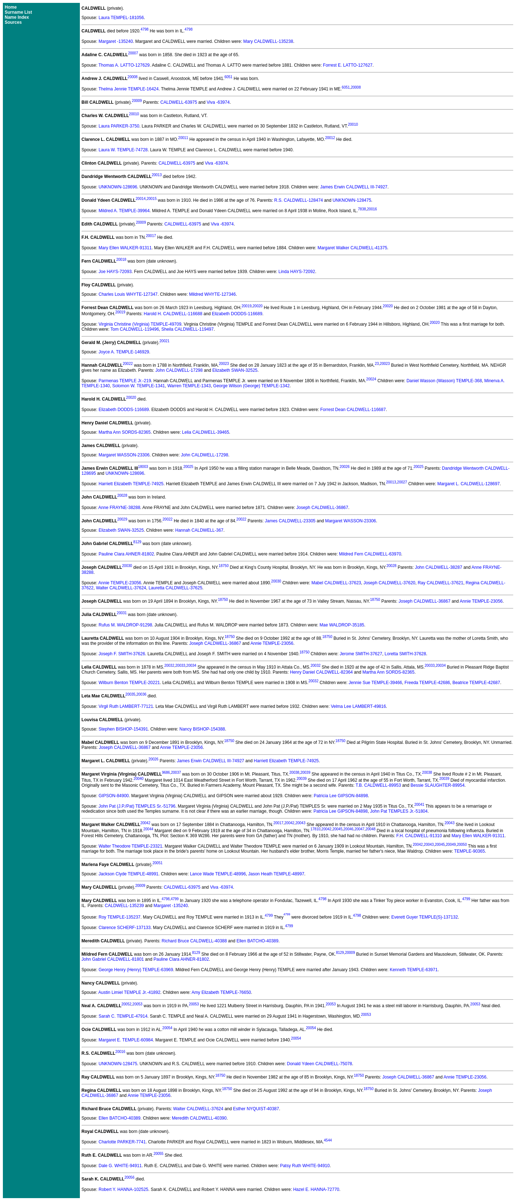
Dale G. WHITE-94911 (120, 1165)
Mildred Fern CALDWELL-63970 (370, 554)
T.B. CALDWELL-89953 (378, 785)
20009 (137, 101)
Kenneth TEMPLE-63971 (413, 969)
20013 (157, 175)
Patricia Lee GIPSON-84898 (341, 795)
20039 (305, 772)
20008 (133, 77)
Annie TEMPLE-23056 (119, 582)
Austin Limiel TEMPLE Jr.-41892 (129, 992)
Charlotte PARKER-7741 (122, 1141)
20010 (134, 114)
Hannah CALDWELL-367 (199, 530)
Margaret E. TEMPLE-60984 (126, 1039)
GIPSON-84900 (114, 795)
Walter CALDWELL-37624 (121, 587)
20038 (294, 772)
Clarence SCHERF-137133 (125, 927)
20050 (462, 845)
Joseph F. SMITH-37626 (122, 653)
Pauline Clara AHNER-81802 (126, 554)
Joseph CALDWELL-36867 (322, 507)
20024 (371, 379)
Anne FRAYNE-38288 (119, 507)
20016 (372, 209)
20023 (224, 364)
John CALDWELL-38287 (438, 567)
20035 (131, 694)
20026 (345, 467)
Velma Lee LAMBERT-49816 (358, 706)
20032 (169, 666)
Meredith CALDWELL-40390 (199, 1118)
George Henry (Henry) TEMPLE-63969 (136, 969)
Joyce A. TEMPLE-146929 (124, 351)
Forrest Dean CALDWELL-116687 (353, 409)
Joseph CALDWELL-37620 (389, 582)
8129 (137, 542)
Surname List (18, 12)
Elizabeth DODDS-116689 (237, 313)
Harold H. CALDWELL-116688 (173, 313)
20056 (129, 1177)
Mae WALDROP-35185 (341, 625)
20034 (191, 666)
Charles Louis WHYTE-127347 (128, 294)
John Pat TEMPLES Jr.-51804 (399, 811)
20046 (349, 829)
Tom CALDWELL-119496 (134, 329)
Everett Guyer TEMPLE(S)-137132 (424, 917)
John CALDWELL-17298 (179, 370)
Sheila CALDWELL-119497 (187, 329)
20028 (122, 495)
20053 (137, 1004)
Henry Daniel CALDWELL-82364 (321, 672)
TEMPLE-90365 (469, 851)
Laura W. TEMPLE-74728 (123, 149)
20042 (145, 823)
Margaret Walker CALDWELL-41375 (352, 247)
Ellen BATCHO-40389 (257, 940)
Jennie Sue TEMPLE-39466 (375, 682)
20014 (141, 199)
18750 (224, 566)
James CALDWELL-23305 (290, 520)
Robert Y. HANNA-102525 (123, 1189)
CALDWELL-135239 (124, 905)
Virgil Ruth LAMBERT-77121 (126, 706)
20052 (126, 1004)
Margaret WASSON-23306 (124, 454)
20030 (127, 566)
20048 (370, 829)
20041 (419, 805)
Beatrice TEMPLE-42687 (476, 682)
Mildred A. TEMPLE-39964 (124, 210)
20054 (167, 1028)
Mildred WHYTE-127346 (212, 294)
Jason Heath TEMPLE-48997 (276, 873)
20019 (246, 306)
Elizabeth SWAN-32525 (235, 370)
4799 (174, 899)
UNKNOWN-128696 (118, 186)
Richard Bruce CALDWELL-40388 (194, 940)
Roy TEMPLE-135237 (120, 917)
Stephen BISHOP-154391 (123, 729)
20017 (151, 236)
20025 (188, 467)
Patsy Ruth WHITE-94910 (305, 1165)
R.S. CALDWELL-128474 (298, 200)
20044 (148, 829)
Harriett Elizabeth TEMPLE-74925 (131, 483)
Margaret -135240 (116, 41)
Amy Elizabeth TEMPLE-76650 (221, 992)
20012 (330, 138)
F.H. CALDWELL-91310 (419, 835)
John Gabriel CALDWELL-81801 (113, 959)
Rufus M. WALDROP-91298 (125, 625)
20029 (122, 519)
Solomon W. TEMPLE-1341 (138, 385)
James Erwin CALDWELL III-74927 (353, 186)
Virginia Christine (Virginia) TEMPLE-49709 (140, 324)
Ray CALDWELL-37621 (440, 582)
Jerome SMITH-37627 (361, 653)
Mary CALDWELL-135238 (268, 41)
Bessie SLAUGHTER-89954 (437, 785)
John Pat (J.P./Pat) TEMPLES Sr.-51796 (137, 806)
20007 (133, 53)
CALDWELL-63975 (178, 102)
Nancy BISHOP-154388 (202, 729)
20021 (164, 341)
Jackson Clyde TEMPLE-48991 (129, 873)
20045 (337, 829)
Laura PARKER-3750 (119, 126)
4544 (328, 1140)
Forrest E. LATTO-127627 (348, 65)
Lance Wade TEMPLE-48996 (218, 873)
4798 (145, 29)
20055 (159, 1154)
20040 (138, 779)
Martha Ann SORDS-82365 (125, 432)
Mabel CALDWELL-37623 (336, 582)
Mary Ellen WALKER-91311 (125, 247)
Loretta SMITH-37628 (405, 653)
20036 (141, 694)
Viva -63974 (218, 102)
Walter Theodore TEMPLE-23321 (130, 846)
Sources (13, 22)
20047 (359, 829)
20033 (180, 666)
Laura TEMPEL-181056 (121, 17)
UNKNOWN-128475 (351, 200)
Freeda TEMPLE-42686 (427, 682)
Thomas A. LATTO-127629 (124, 65)
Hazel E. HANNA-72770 (316, 1189)
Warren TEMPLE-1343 (189, 385)
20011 (183, 138)
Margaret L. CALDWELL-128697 (468, 483)
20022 (128, 364)
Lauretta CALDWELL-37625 (175, 587)
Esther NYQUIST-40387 (256, 1108)
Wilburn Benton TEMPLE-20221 (129, 682)
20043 (300, 823)
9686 (166, 772)
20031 (122, 613)
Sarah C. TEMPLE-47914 (123, 1016)
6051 (228, 77)
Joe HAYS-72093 (115, 271)
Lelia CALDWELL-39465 (205, 432)
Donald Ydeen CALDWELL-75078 (319, 1063)
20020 (258, 306)
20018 (121, 260)
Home (11, 7)
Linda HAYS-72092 (296, 271)
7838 (362, 209)
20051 (158, 863)
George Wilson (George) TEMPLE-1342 (251, 385)
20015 (152, 199)
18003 (143, 467)
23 (377, 364)
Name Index (17, 17)
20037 (176, 772)
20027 (402, 482)
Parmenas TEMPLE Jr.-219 (125, 380)
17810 (315, 829)
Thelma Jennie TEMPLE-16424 (129, 88)
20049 (451, 845)
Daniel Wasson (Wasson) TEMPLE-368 (444, 380)
